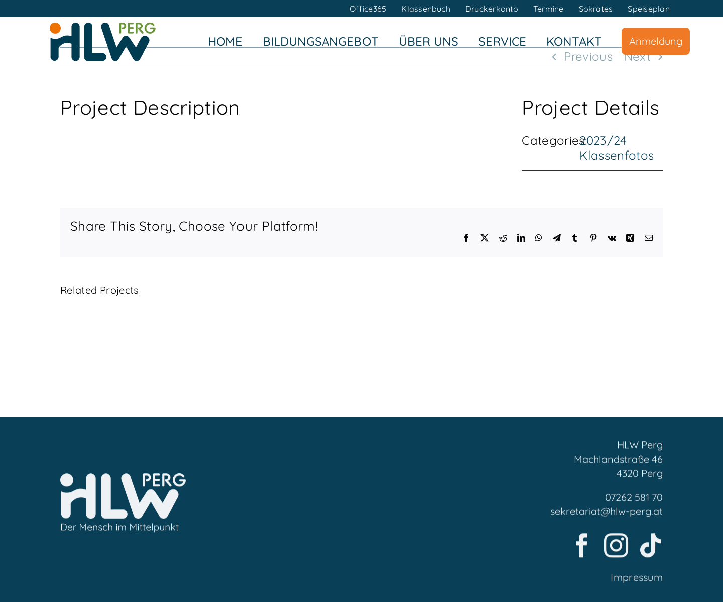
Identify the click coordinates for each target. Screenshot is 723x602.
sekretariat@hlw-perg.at (606, 514)
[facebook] (582, 549)
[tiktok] (651, 549)
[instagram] (616, 549)
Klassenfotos (616, 155)
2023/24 (603, 140)
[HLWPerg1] (102, 24)
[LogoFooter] (123, 482)
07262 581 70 (634, 500)
